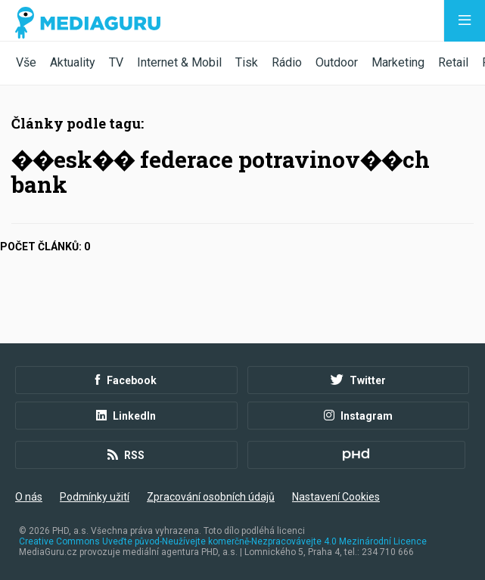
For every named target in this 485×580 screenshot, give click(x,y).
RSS (126, 455)
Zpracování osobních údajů (211, 497)
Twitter (358, 380)
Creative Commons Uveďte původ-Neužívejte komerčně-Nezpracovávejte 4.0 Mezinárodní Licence (223, 541)
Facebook (126, 380)
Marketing (398, 62)
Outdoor (337, 62)
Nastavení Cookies (336, 497)
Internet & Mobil (179, 62)
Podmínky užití (94, 497)
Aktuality (72, 62)
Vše (26, 62)
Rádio (287, 62)
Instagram (358, 416)
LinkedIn (126, 416)
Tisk (246, 62)
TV (116, 62)
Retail (453, 62)
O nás (28, 497)
